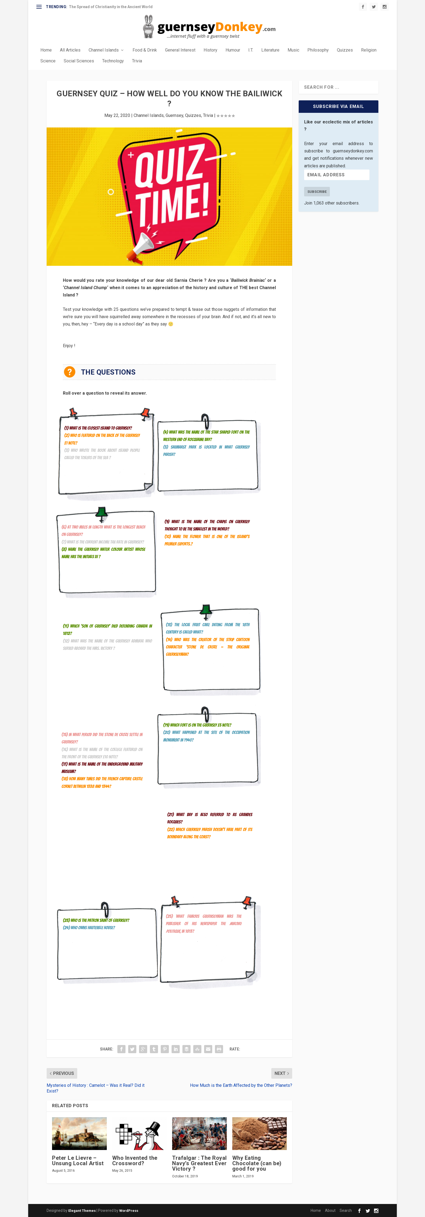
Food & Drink (145, 50)
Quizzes (345, 50)
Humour (233, 50)
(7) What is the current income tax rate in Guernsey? (103, 542)
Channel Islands (104, 50)
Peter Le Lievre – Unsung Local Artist (78, 1161)
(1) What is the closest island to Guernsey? (98, 428)
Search (346, 1210)
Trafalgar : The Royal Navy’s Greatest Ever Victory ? (199, 1163)
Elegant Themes (82, 1211)
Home (46, 50)
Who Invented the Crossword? (134, 1161)
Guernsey (174, 115)
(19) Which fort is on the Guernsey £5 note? (197, 725)
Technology (113, 61)
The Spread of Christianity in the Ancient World (111, 7)
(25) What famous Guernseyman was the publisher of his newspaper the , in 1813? (203, 923)
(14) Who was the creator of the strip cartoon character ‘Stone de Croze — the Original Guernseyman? (207, 647)
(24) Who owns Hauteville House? (89, 927)
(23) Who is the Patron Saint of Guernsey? (96, 920)
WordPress (128, 1211)
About (330, 1210)
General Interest (180, 50)
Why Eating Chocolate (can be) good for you (257, 1163)
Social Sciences (79, 61)
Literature (270, 50)
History (210, 50)
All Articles (70, 50)
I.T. (250, 50)
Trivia (137, 61)
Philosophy (318, 50)
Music (293, 50)
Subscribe (317, 192)
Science (48, 61)
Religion (368, 50)
